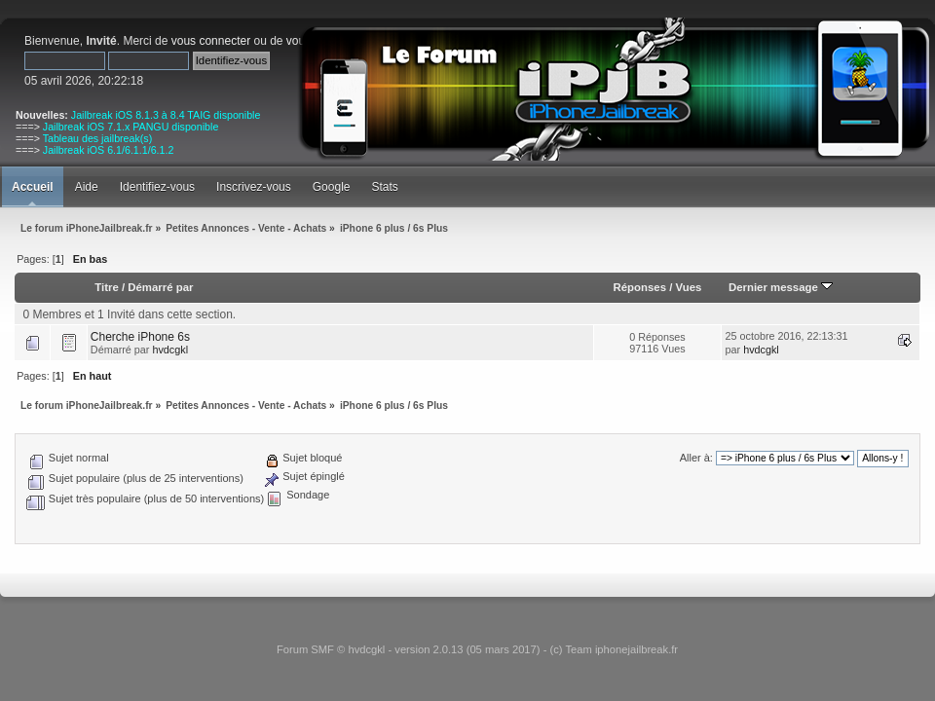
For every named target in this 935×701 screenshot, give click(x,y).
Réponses (640, 287)
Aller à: (696, 457)
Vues (689, 287)
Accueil (33, 187)
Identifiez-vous (157, 187)
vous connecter (210, 41)
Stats (384, 187)
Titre (106, 287)
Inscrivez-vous (253, 187)
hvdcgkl (170, 349)
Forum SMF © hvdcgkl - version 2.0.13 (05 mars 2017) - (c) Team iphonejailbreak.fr (477, 649)
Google (332, 187)
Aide (86, 187)
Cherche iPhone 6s (140, 337)
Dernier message (781, 287)
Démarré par (160, 287)
